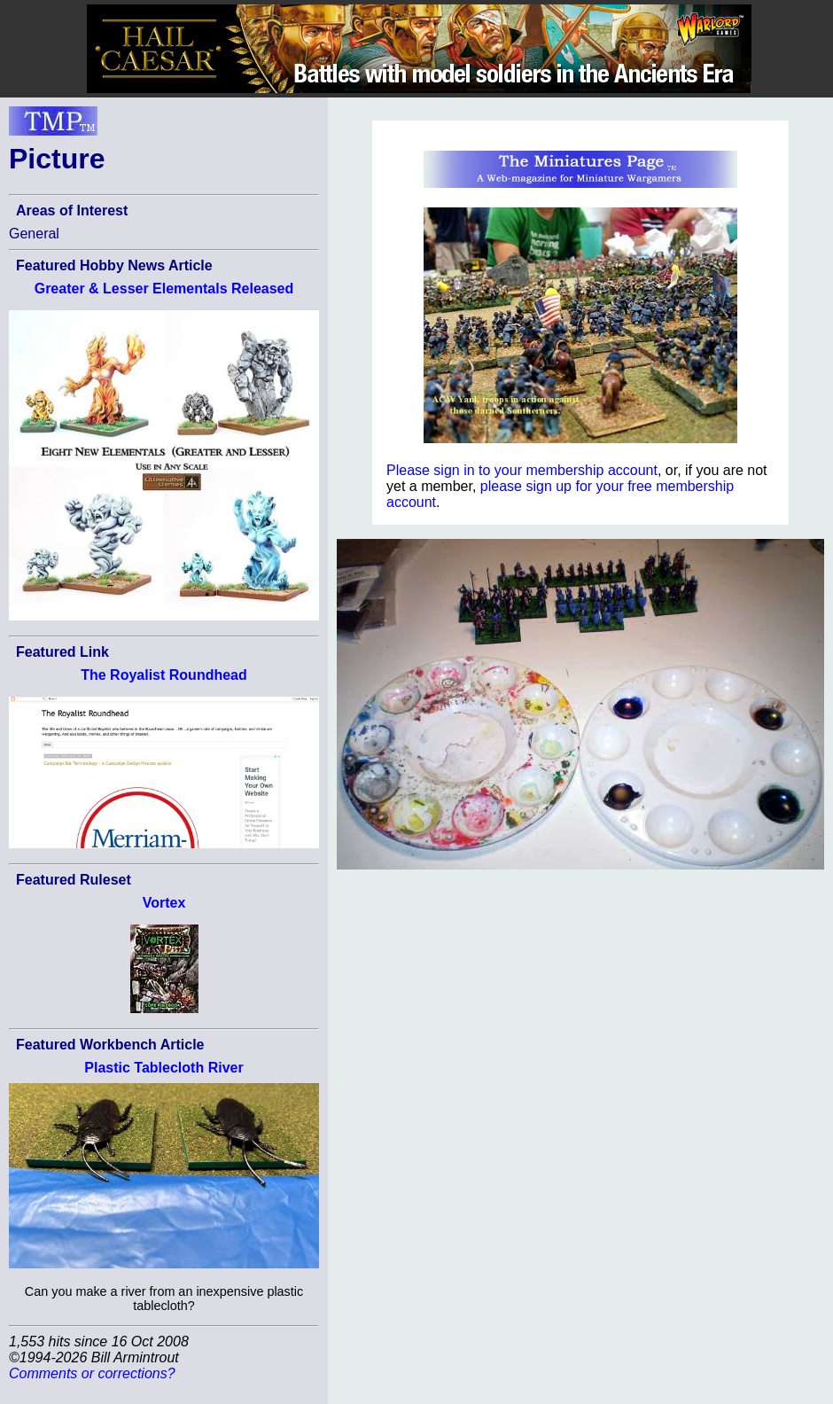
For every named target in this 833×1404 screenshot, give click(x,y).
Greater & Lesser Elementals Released (164, 288)
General (34, 233)
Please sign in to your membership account (522, 470)
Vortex (164, 902)
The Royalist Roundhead (164, 674)
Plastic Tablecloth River (163, 1067)
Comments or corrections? (92, 1373)
